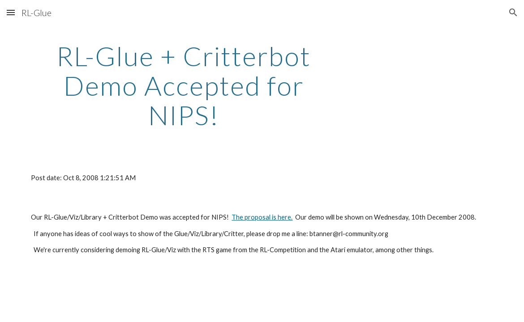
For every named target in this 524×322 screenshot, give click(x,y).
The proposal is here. (262, 217)
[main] (183, 85)
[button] (10, 12)
